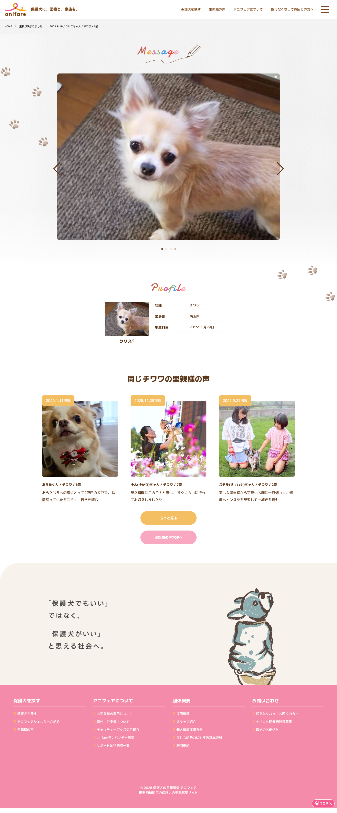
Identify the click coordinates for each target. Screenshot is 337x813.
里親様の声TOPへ (168, 537)
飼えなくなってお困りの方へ (292, 9)
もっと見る (168, 518)
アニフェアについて (248, 9)
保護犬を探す (191, 9)
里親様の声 (217, 9)
